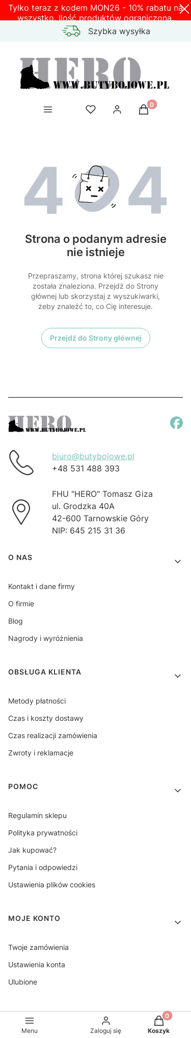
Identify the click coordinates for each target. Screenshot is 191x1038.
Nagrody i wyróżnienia (45, 638)
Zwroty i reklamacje (40, 752)
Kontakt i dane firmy (41, 586)
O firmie (21, 603)
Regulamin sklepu (37, 815)
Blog (15, 620)
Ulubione (22, 981)
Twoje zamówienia (38, 947)
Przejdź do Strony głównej (96, 337)
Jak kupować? (32, 850)
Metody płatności (37, 700)
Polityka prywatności (42, 832)
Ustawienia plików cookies (51, 884)
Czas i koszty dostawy (46, 718)
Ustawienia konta (36, 964)
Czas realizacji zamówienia (52, 735)
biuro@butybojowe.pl (93, 456)
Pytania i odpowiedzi (42, 867)
